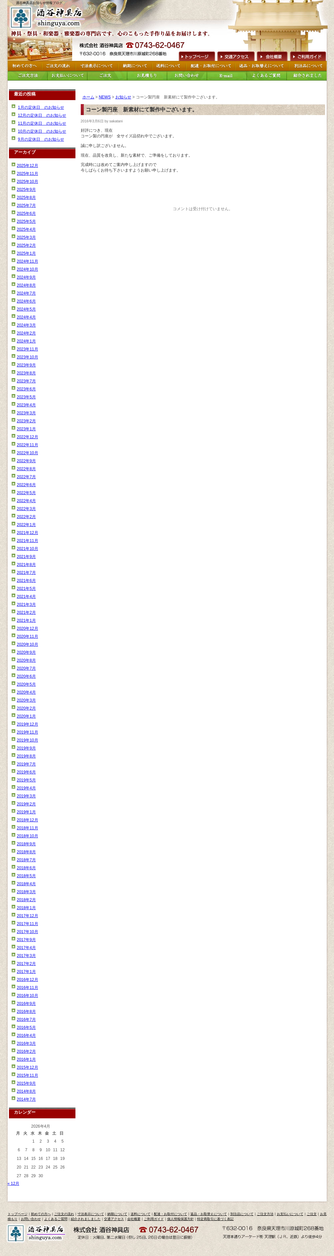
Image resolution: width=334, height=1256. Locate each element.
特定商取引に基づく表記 (215, 1219)
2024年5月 (26, 309)
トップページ (18, 1214)
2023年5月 (26, 397)
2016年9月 (26, 1003)
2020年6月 (26, 676)
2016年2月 (26, 1051)
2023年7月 (26, 381)
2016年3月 (26, 1043)
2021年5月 (26, 588)
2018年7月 (26, 860)
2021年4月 (26, 596)
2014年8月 (26, 1091)
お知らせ (123, 97)
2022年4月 (26, 500)
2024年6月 (26, 301)
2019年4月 (26, 788)
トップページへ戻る (49, 17)
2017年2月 (26, 963)
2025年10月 (27, 181)
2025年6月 (26, 213)
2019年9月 (26, 748)
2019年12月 (27, 724)
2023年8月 (26, 373)
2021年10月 (27, 548)
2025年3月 (26, 237)
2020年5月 (26, 684)
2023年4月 (26, 405)
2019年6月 (26, 772)
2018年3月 (26, 892)
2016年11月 (27, 987)
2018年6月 (26, 868)
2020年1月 (26, 716)
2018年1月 (26, 908)
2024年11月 (27, 261)
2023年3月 (26, 413)
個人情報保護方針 (180, 1219)
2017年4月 (26, 947)
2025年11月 (27, 173)
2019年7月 (26, 764)
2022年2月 (26, 516)
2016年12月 (27, 979)
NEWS (105, 97)
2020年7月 (26, 668)
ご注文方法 (265, 1214)
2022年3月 (26, 508)
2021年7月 (26, 572)
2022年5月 (26, 492)
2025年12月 (27, 165)
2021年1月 (26, 620)
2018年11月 (27, 828)
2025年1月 (26, 253)
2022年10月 (27, 453)
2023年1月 (26, 429)
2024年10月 (27, 269)
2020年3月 (26, 700)
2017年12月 (27, 915)
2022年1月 (26, 524)
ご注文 (312, 1214)
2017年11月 (27, 923)
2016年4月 (26, 1035)
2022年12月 (27, 437)
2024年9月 (26, 277)
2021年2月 (26, 612)
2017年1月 (26, 971)
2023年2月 (26, 421)
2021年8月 (26, 564)
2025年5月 (26, 221)
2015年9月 (26, 1083)
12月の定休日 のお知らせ (42, 115)
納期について (117, 1214)
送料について (141, 1214)
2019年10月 (27, 740)
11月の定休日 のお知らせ (42, 123)
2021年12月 (27, 532)
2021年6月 (26, 580)
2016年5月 (26, 1027)
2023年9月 (26, 365)
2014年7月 (26, 1099)
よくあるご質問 (55, 1219)
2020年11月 (27, 636)
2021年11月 (27, 540)
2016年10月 (27, 995)
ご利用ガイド (308, 56)
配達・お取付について (170, 1214)
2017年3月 (26, 955)
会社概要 (272, 56)
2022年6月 (26, 485)
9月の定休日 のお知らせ (41, 139)
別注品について (242, 1214)
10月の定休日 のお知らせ (42, 131)
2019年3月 (26, 796)
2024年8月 (26, 285)
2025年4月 (26, 229)
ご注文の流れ (64, 1214)
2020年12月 (27, 628)
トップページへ (196, 56)
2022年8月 (26, 469)
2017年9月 (26, 939)
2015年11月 (27, 1075)
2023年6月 (26, 389)
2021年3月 (26, 604)
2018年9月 (26, 844)
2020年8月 (26, 660)
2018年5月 (26, 876)
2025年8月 (26, 197)
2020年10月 (27, 644)
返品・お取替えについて (208, 1214)
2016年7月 (26, 1019)
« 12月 (13, 1183)
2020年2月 (26, 708)
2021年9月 (26, 556)
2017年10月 (27, 931)
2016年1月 (26, 1059)
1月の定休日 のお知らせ (41, 107)
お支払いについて (290, 1214)
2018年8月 (26, 852)
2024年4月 (26, 317)
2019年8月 (26, 756)
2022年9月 (26, 461)
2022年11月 (27, 445)
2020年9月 (26, 652)
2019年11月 (27, 732)
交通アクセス (235, 56)
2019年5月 (26, 780)
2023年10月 (27, 357)
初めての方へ (41, 1214)
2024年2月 (26, 333)
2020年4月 (26, 692)
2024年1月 (26, 341)
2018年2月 (26, 900)
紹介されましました (86, 1219)
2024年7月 (26, 293)
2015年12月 (27, 1067)
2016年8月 (26, 1011)
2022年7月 (26, 477)
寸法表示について (90, 1214)
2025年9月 (26, 189)
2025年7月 (26, 205)
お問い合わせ (31, 1219)
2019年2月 (26, 804)
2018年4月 (26, 884)
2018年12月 (27, 820)
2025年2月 (26, 245)
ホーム (88, 97)
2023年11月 (27, 349)
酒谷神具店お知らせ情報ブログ (39, 3)
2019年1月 (26, 812)
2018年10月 (27, 836)
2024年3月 (26, 325)
